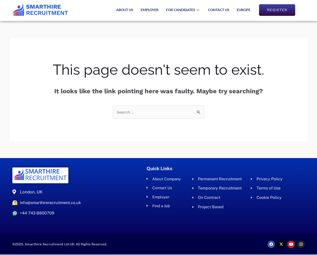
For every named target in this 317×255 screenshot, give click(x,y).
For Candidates (183, 10)
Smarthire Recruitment (45, 245)
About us (124, 10)
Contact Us (218, 10)
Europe (243, 10)
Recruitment (48, 10)
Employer (149, 10)
